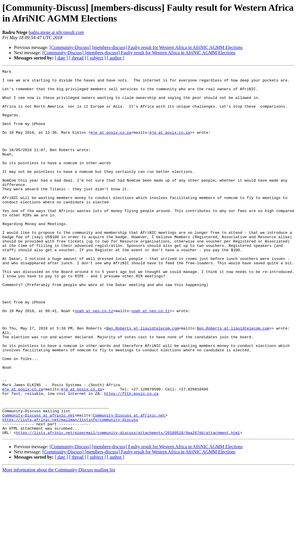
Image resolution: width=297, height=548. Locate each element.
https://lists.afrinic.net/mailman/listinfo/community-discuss (70, 490)
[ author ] (115, 57)
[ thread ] (77, 57)
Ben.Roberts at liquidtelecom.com (142, 380)
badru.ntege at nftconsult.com (56, 32)
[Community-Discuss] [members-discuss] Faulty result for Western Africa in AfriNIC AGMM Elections (146, 47)
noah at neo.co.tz (94, 359)
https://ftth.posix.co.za (131, 458)
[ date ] (61, 57)
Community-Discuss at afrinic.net (38, 484)
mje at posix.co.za (110, 145)
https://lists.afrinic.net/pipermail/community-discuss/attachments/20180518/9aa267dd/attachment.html (128, 505)
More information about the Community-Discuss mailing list (58, 542)
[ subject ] (96, 57)
